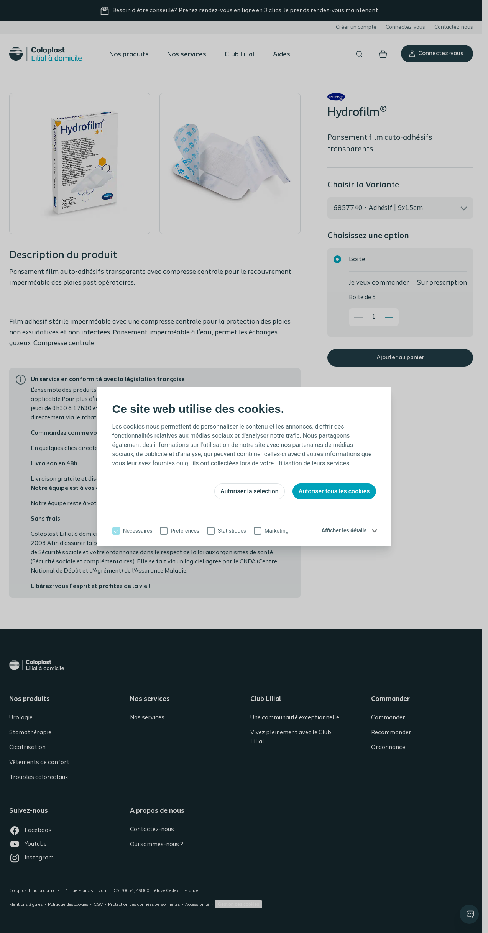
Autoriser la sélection (249, 491)
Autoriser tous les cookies (334, 491)
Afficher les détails (344, 530)
